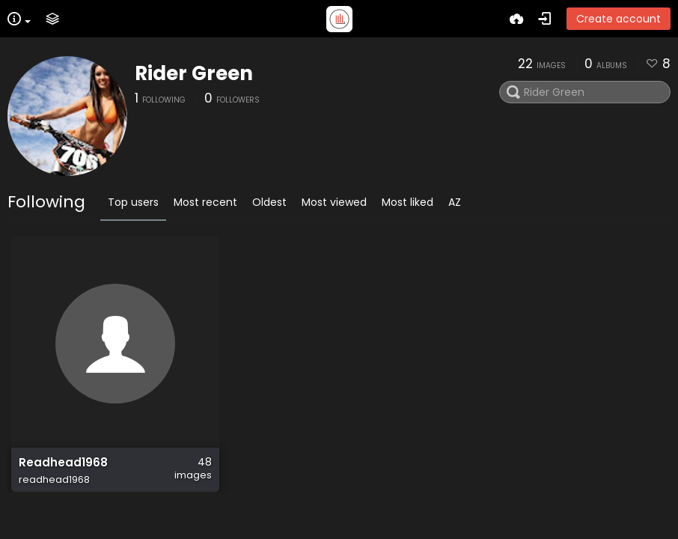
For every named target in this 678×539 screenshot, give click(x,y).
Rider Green (194, 73)
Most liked (407, 202)
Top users (133, 202)
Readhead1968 (63, 462)
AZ (454, 202)
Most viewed (334, 202)
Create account (618, 18)
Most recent (205, 202)
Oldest (269, 202)
